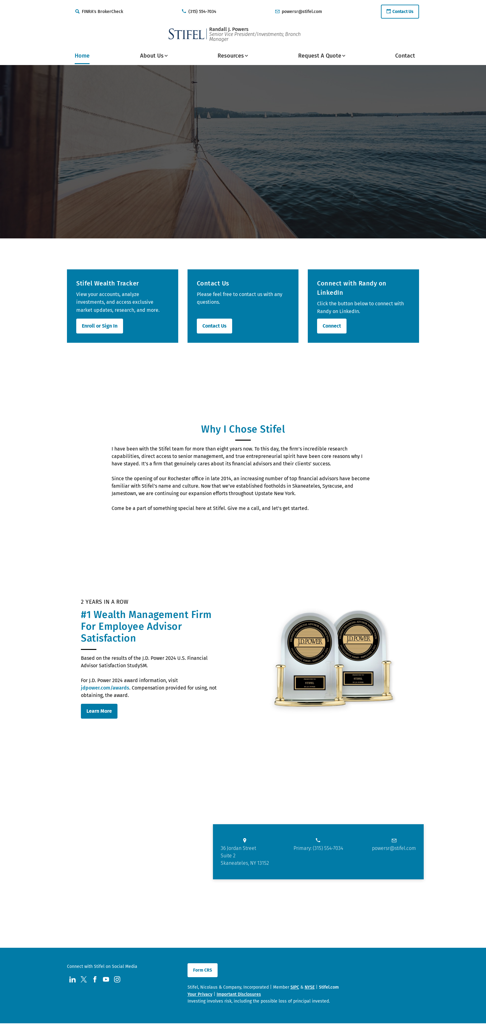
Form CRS (202, 970)
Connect (332, 326)
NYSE (310, 987)
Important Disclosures (239, 994)
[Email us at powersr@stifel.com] (394, 846)
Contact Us (214, 326)
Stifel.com (329, 987)
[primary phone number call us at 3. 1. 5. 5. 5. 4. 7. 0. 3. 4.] (318, 846)
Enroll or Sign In (99, 326)
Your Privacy (200, 994)
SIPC (294, 987)
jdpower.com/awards (105, 688)
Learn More (99, 711)
